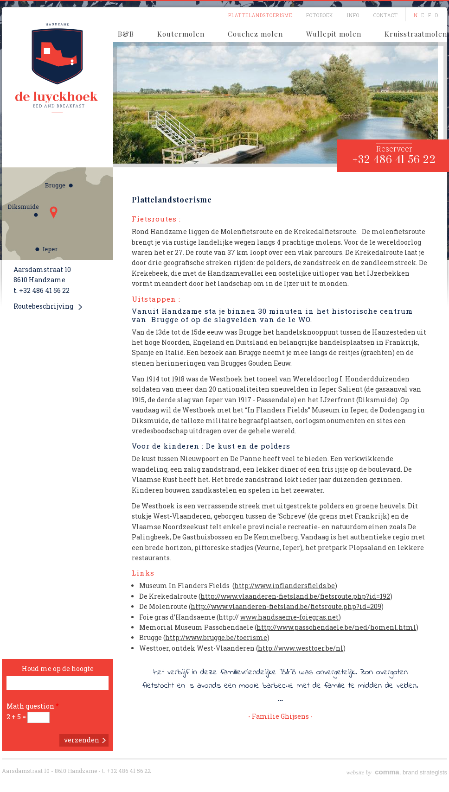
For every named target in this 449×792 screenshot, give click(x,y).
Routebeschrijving (43, 306)
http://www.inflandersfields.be (284, 585)
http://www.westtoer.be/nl (300, 648)
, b (376, 772)
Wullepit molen (333, 33)
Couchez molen (255, 33)
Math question (32, 706)
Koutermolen (181, 33)
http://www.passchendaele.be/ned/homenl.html (336, 627)
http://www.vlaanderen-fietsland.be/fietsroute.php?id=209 (286, 606)
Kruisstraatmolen (416, 33)
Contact (385, 16)
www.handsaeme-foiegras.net (289, 617)
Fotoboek (319, 16)
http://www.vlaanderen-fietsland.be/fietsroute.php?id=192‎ (295, 596)
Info (353, 16)
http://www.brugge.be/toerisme (216, 637)
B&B (126, 33)
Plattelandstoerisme (260, 16)
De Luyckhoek (57, 67)
